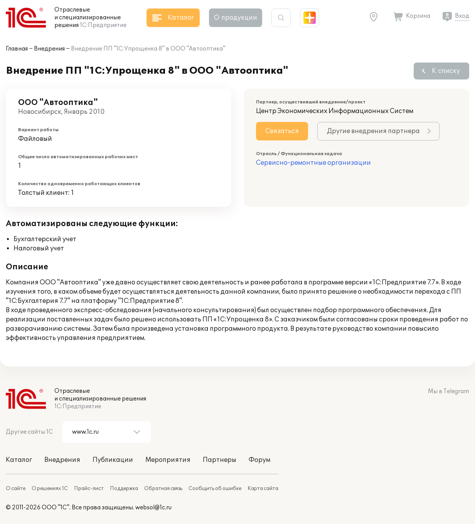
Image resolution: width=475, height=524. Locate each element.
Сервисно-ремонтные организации (313, 163)
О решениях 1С (50, 488)
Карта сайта (263, 488)
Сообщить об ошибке (215, 488)
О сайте (15, 488)
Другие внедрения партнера (373, 131)
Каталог (19, 460)
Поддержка (124, 488)
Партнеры (219, 460)
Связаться (282, 131)
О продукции (235, 18)
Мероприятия (167, 460)
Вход (462, 16)
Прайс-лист (89, 488)
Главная (17, 49)
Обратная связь (163, 488)
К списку (446, 71)
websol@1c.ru (153, 507)
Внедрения (49, 49)
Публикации (113, 460)
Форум (259, 460)
